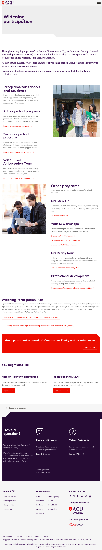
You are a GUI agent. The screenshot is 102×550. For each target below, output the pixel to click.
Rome (50, 501)
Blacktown (40, 501)
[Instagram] (74, 496)
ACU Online (52, 509)
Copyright (18, 536)
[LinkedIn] (78, 496)
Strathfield (52, 505)
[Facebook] (70, 496)
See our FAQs (74, 454)
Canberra (39, 509)
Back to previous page (17, 408)
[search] (95, 3)
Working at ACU (9, 501)
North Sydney (53, 496)
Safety (45, 536)
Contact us (7, 509)
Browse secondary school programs (17, 152)
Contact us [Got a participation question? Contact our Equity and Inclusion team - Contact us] (90, 347)
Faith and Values (9, 496)
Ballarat (39, 496)
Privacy (37, 536)
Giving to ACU (8, 505)
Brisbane (39, 505)
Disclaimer (28, 536)
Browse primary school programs (16, 126)
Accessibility (7, 536)
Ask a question (43, 470)
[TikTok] (86, 496)
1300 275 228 (45, 472)
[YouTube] (82, 496)
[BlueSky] (90, 496)
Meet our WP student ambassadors (17, 178)
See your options (61, 390)
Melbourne (40, 513)
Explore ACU (8, 390)
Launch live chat (43, 454)
